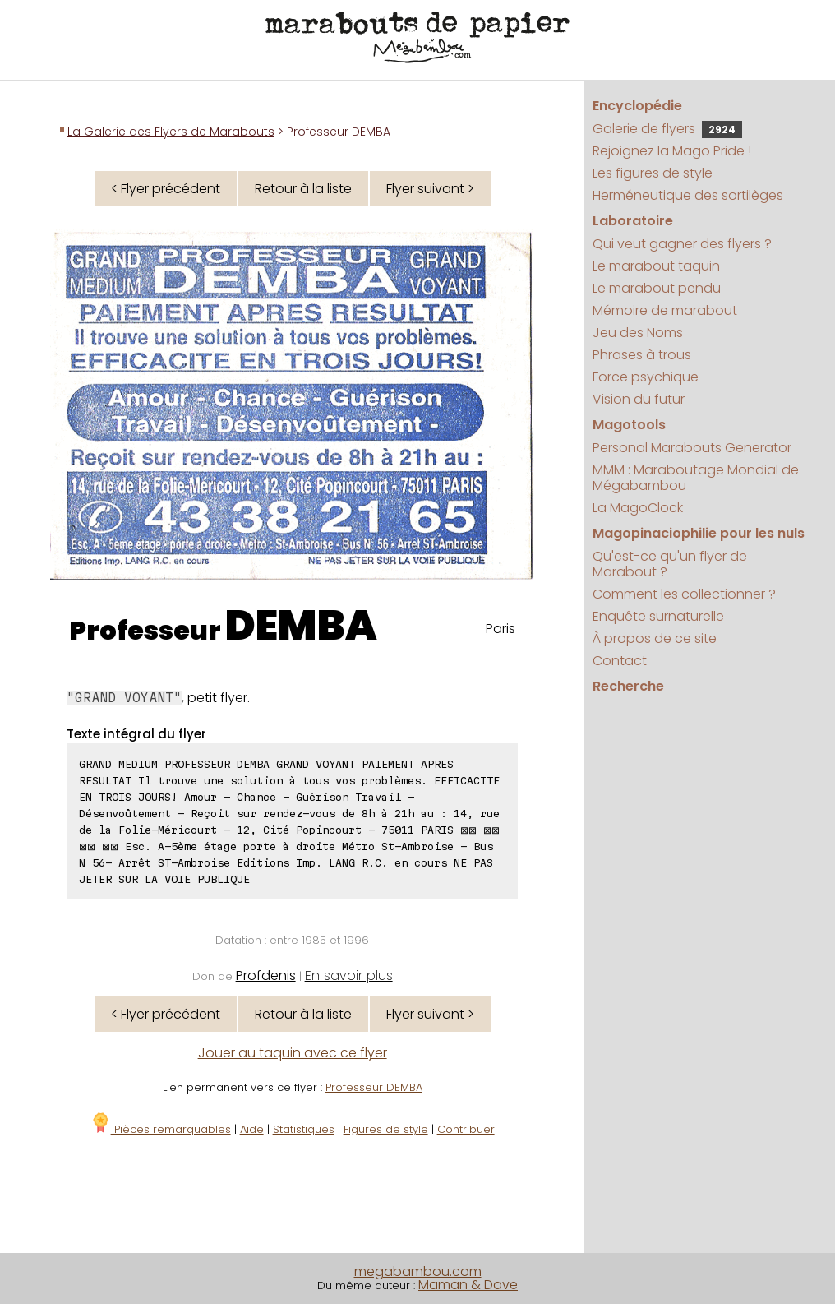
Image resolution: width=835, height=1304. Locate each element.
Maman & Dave (468, 1284)
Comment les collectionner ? (684, 594)
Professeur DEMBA (373, 1087)
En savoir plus (349, 975)
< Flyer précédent (165, 188)
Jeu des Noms (638, 332)
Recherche (628, 686)
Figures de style (386, 1129)
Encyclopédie (637, 105)
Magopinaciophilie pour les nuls (699, 533)
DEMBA (301, 625)
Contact (620, 660)
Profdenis (266, 975)
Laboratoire (633, 220)
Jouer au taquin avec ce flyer (292, 1052)
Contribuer (466, 1129)
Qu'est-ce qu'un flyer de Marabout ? (670, 564)
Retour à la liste (303, 188)
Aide (252, 1129)
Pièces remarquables (160, 1129)
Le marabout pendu (657, 288)
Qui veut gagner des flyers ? (682, 243)
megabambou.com (418, 1271)
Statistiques (303, 1129)
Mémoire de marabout (665, 310)
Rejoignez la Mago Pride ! (672, 150)
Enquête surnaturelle (658, 616)
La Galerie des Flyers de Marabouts (170, 131)
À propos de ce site (655, 638)
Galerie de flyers (667, 128)
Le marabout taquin (656, 266)
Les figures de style (653, 173)
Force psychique (646, 377)
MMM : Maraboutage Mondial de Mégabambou (696, 477)
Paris (500, 628)
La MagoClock (638, 507)
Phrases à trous (642, 354)
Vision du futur (639, 399)
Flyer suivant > (430, 188)
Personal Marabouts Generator (692, 447)
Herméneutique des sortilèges (688, 195)
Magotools (629, 424)
